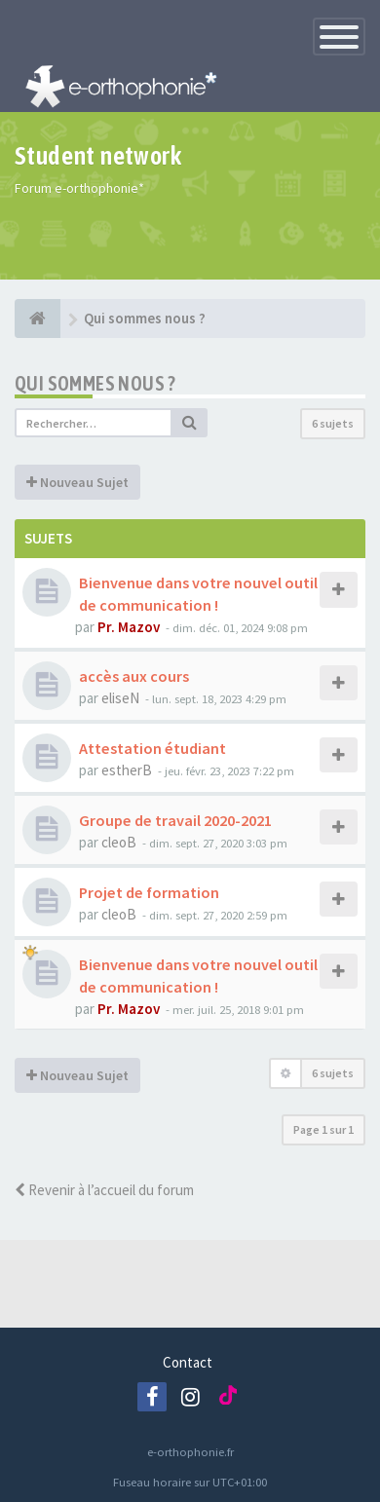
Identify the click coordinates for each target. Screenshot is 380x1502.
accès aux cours (134, 676)
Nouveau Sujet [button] (77, 482)
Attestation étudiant (152, 748)
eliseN (120, 698)
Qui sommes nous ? (95, 383)
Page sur (323, 1129)
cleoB (118, 842)
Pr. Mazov (128, 627)
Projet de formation (149, 892)
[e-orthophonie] (37, 318)
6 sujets (333, 423)
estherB (126, 770)
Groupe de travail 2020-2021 (175, 820)
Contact (187, 1362)
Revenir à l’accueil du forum (104, 1190)
